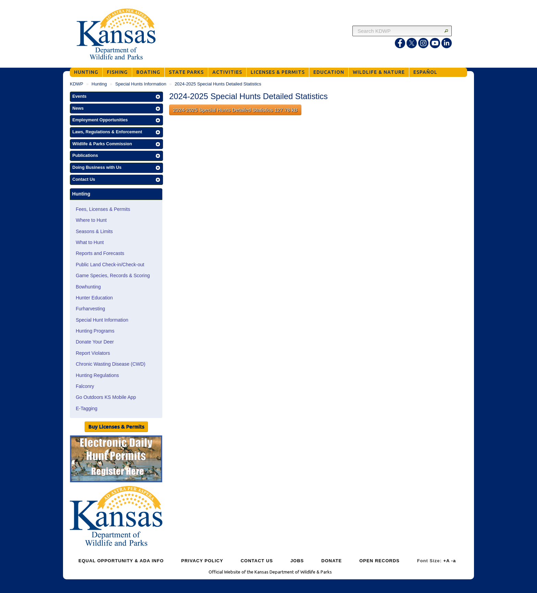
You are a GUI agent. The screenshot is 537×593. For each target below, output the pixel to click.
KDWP (76, 83)
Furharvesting (90, 308)
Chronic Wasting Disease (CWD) (110, 364)
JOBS (297, 560)
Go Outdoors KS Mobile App (106, 397)
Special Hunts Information (140, 83)
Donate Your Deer (95, 342)
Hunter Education (94, 297)
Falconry (85, 386)
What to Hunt (90, 242)
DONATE (331, 560)
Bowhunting (88, 286)
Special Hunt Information (102, 320)
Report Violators (93, 353)
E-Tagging (86, 408)
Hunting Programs (95, 331)
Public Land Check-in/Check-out (110, 264)
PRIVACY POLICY (202, 560)
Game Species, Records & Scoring (113, 275)
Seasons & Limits (94, 231)
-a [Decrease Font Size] (453, 560)
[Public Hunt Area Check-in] (116, 459)
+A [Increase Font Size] (446, 560)
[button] (116, 97)
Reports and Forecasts (100, 253)
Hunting (99, 83)
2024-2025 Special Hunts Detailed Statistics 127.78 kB (235, 110)
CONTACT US (257, 560)
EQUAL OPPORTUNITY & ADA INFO (121, 560)
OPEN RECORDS (379, 560)
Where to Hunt (91, 220)
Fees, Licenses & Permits (103, 209)
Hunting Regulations (97, 375)
